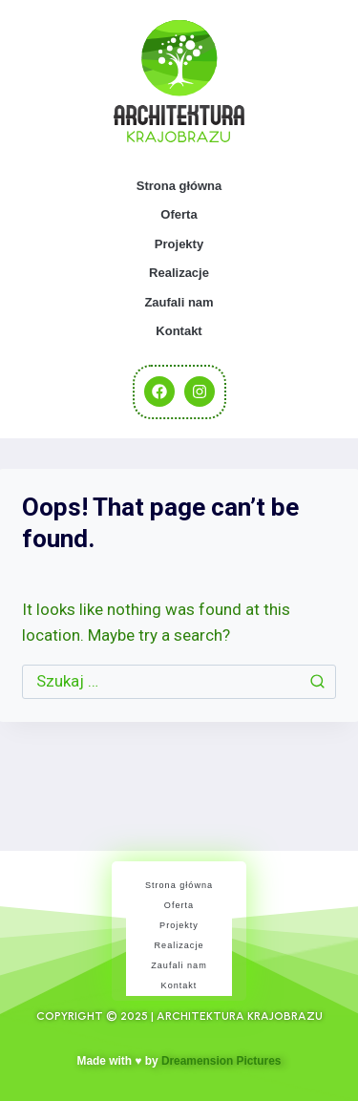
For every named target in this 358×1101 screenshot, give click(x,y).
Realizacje (179, 272)
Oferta (178, 214)
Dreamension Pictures (221, 1061)
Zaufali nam (178, 302)
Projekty (179, 244)
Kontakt (178, 331)
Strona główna (179, 186)
